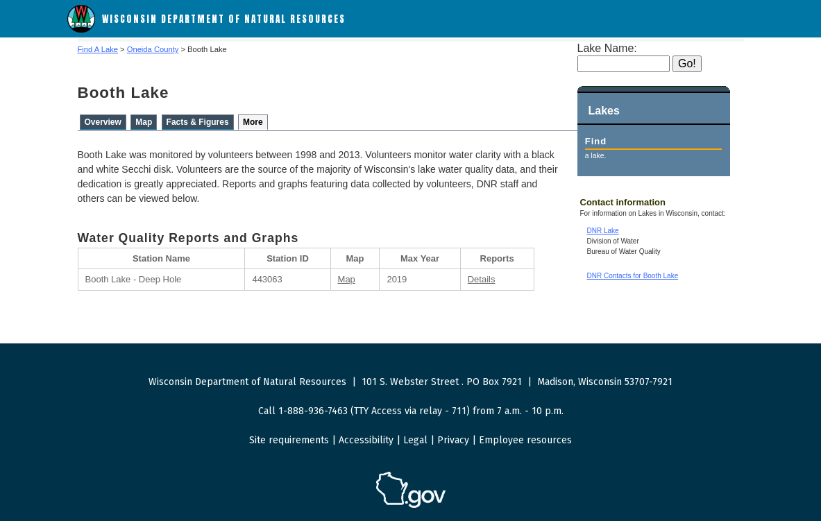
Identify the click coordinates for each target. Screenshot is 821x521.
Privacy (453, 440)
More (253, 122)
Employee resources (525, 440)
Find (596, 141)
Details (482, 279)
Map (143, 122)
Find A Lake (98, 49)
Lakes (604, 111)
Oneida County (153, 49)
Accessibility (366, 440)
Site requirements (289, 440)
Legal (415, 440)
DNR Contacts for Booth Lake (633, 276)
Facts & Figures (198, 122)
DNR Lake (603, 230)
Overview (103, 122)
